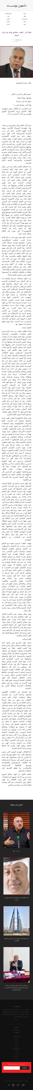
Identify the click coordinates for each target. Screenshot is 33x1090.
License (26, 1081)
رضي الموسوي (18, 39)
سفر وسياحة (25, 19)
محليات (8, 21)
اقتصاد (8, 19)
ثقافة (25, 16)
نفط (8, 16)
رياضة (24, 21)
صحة (25, 24)
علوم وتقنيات (8, 13)
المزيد (16, 1020)
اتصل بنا (16, 1032)
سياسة (8, 24)
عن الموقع (16, 1030)
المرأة (24, 13)
